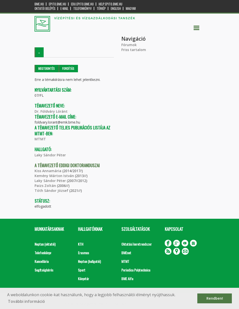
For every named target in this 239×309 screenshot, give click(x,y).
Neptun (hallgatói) (89, 261)
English (116, 8)
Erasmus (83, 252)
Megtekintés (46, 68)
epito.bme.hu (57, 4)
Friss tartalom (133, 49)
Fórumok (129, 44)
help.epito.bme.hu (110, 4)
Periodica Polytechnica (135, 270)
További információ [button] (26, 301)
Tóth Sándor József (51, 190)
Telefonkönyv (82, 8)
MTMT (40, 139)
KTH (80, 244)
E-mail (64, 8)
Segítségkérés (44, 270)
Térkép (101, 8)
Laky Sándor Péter (50, 155)
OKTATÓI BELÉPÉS (45, 8)
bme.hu (39, 4)
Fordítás (68, 68)
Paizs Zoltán (45, 185)
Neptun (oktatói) (45, 244)
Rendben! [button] (214, 298)
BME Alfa (127, 278)
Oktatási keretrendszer (136, 244)
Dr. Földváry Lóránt (51, 111)
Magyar (131, 8)
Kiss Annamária (48, 170)
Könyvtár (83, 278)
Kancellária (42, 261)
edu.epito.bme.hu (82, 4)
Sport (81, 270)
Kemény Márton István (54, 175)
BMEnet (126, 252)
